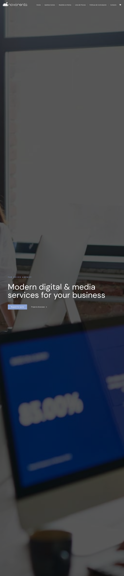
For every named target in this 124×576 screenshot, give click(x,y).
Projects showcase (39, 307)
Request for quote (17, 307)
